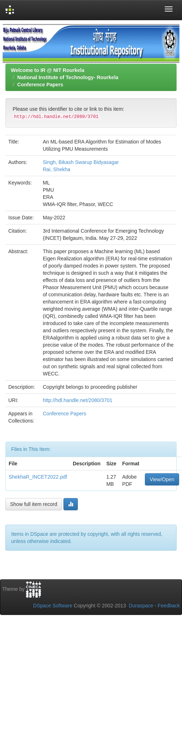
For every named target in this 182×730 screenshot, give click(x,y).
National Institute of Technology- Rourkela (68, 77)
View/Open (162, 479)
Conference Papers (40, 84)
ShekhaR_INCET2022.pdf (38, 477)
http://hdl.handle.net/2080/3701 (77, 400)
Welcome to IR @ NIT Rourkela (47, 70)
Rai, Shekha (56, 169)
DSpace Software (52, 605)
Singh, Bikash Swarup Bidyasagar (81, 162)
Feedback (169, 605)
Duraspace (141, 605)
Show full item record (33, 504)
